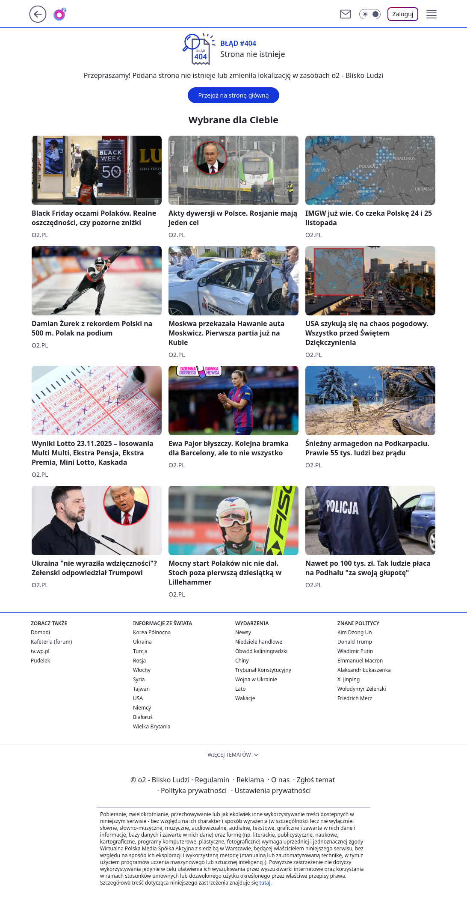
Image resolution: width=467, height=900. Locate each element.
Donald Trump (354, 641)
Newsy (243, 632)
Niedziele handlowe (258, 641)
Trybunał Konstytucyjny (263, 670)
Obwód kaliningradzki (261, 651)
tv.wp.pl (40, 651)
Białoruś (143, 717)
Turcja (140, 651)
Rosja (139, 660)
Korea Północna (152, 632)
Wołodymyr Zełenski (361, 688)
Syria (139, 679)
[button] (431, 14)
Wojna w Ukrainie (256, 679)
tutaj (264, 882)
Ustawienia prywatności (270, 790)
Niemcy (142, 707)
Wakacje (245, 698)
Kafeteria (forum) (51, 641)
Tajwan (141, 688)
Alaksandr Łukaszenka (364, 670)
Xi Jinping (348, 679)
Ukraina (142, 641)
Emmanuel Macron (360, 660)
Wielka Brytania (152, 726)
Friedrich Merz (354, 698)
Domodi (40, 632)
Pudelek (40, 660)
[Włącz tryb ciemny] (370, 14)
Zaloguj (403, 14)
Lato (240, 688)
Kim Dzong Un (354, 632)
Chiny (242, 660)
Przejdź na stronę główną (233, 95)
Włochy (142, 670)
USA (138, 698)
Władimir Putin (355, 651)
